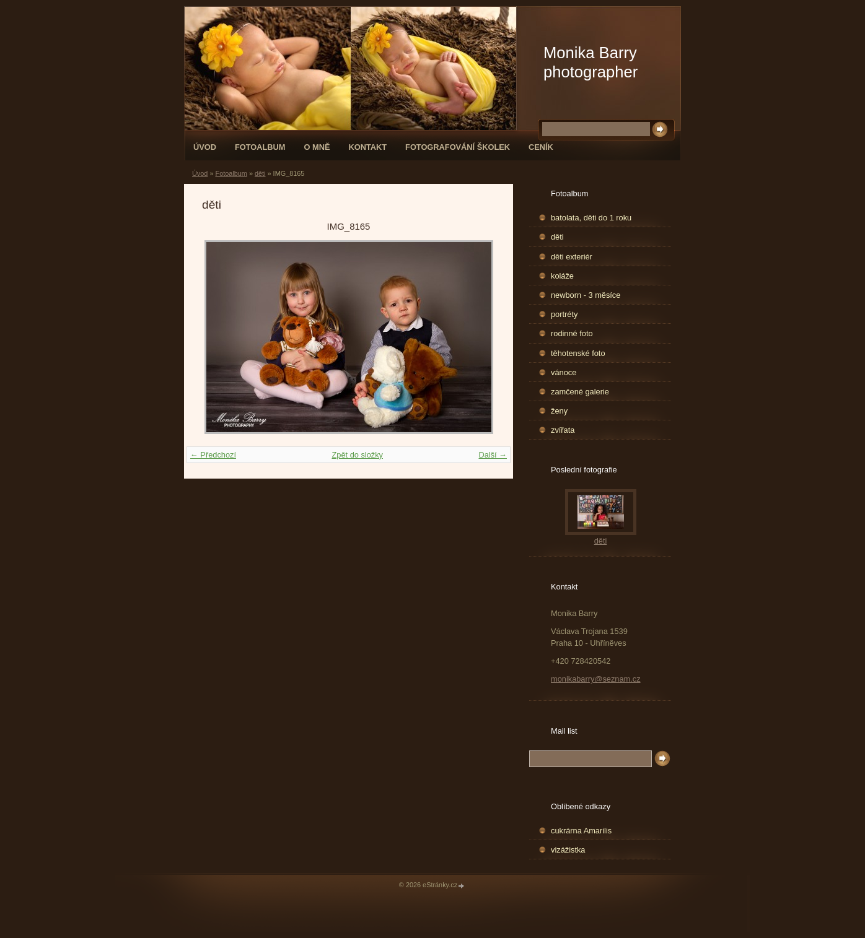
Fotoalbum (260, 147)
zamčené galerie (580, 391)
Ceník (541, 147)
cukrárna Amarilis (581, 830)
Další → (492, 454)
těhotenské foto (578, 353)
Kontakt (367, 147)
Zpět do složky (357, 454)
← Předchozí (213, 454)
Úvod (204, 147)
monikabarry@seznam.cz (596, 679)
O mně (317, 147)
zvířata (562, 430)
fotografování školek (457, 147)
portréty (564, 314)
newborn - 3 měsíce (585, 295)
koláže (562, 275)
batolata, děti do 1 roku (591, 217)
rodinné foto (572, 333)
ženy (559, 410)
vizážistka (568, 849)
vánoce (563, 372)
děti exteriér (571, 256)
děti (260, 173)
